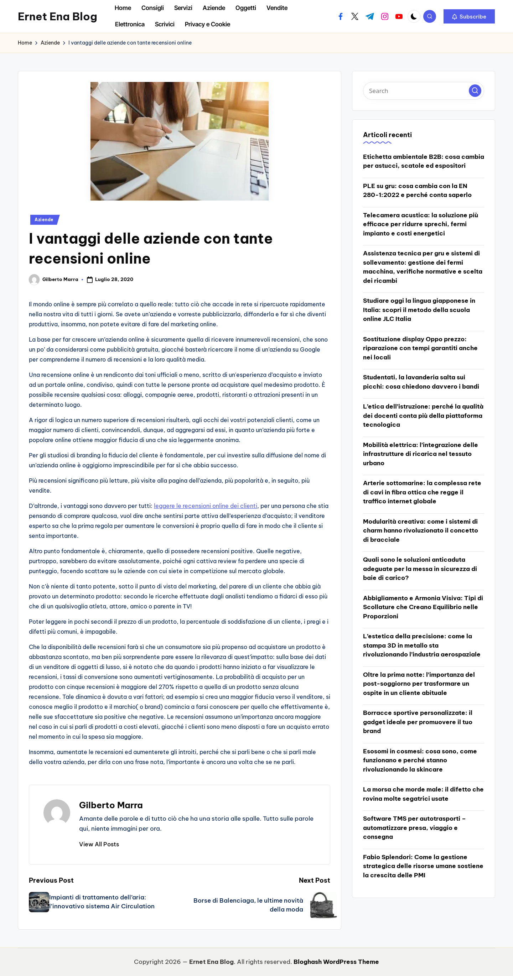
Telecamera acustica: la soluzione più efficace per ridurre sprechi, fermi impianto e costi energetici (420, 224)
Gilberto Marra (111, 805)
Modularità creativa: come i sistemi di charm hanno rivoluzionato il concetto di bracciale (420, 531)
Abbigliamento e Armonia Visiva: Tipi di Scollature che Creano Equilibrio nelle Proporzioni (423, 607)
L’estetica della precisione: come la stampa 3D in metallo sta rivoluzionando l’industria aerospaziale (422, 645)
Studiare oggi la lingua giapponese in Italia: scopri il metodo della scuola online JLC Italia (419, 310)
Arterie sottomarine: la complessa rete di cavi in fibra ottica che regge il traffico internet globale (422, 492)
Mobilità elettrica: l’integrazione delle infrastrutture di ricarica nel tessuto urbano (420, 454)
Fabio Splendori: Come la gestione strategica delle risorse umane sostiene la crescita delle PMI (423, 866)
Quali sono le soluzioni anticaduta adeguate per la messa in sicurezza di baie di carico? (420, 569)
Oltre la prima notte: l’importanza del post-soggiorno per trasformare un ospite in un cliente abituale (419, 684)
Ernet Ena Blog (57, 16)
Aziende (44, 219)
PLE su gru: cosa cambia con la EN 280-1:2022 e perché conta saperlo (417, 190)
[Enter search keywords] (423, 91)
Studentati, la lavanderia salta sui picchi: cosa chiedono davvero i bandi (421, 381)
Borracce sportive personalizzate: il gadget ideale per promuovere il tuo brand (417, 722)
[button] (469, 16)
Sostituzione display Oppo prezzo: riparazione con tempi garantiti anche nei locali (420, 348)
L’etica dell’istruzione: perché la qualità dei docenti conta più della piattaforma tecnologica (423, 416)
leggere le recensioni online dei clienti (205, 505)
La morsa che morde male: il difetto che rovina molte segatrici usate (423, 794)
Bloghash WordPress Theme (336, 962)
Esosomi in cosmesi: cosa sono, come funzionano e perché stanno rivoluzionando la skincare (420, 760)
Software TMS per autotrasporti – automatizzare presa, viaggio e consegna (414, 828)
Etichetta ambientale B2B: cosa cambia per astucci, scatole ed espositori (423, 161)
